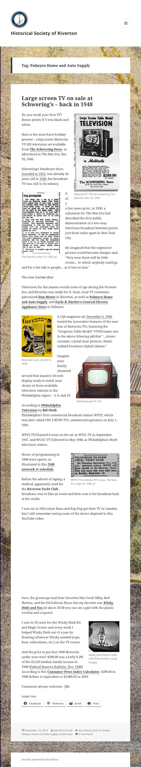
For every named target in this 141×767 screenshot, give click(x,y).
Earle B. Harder (101, 730)
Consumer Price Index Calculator (73, 672)
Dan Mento (84, 730)
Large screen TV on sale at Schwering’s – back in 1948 (57, 101)
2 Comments (86, 734)
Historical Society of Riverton (44, 33)
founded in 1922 (33, 174)
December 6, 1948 (99, 316)
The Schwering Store (46, 149)
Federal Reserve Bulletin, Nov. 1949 (56, 667)
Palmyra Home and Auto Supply (40, 734)
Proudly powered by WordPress (40, 759)
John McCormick (63, 730)
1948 (43, 179)
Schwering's (66, 734)
